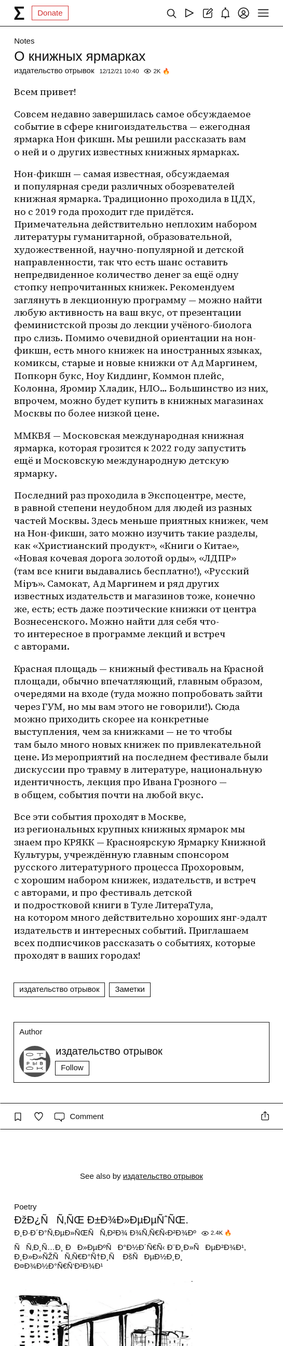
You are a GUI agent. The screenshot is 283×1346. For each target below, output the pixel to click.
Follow (72, 1067)
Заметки (129, 989)
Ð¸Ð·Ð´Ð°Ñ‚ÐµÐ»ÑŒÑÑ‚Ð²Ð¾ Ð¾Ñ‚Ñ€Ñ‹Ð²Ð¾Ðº (105, 1232)
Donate (49, 12)
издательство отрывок (54, 70)
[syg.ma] (19, 13)
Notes (24, 40)
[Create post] (207, 13)
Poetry (25, 1206)
